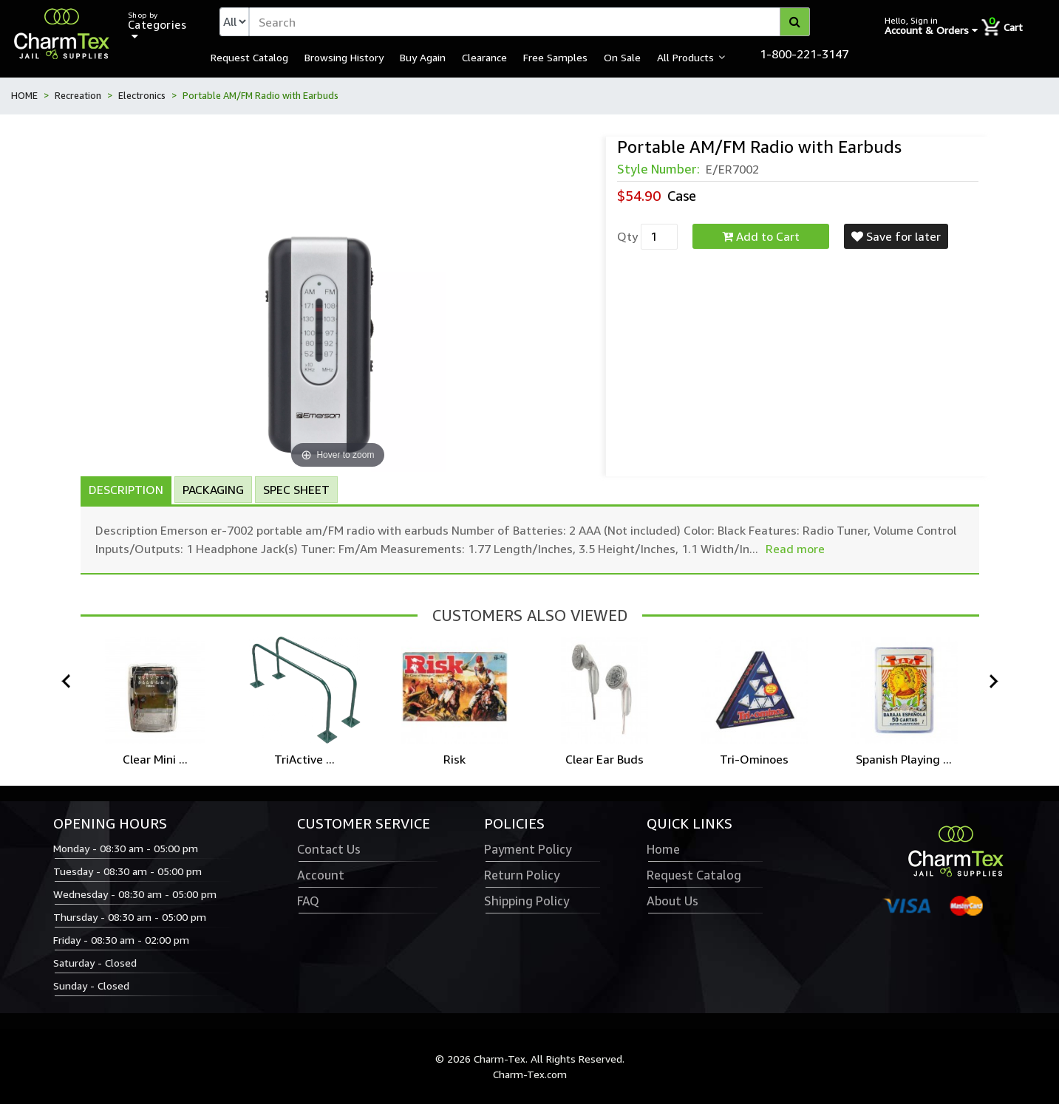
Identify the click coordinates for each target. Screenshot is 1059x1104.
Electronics (142, 95)
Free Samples (555, 57)
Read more (795, 548)
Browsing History (344, 57)
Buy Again (423, 57)
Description (126, 489)
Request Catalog (249, 57)
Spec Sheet (296, 489)
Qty (627, 236)
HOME (24, 95)
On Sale (622, 57)
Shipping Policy (526, 901)
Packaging (213, 489)
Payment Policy (527, 849)
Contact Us (329, 849)
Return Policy (521, 875)
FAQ (308, 901)
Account (320, 875)
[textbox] (529, 21)
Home (663, 849)
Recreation (78, 95)
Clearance (484, 57)
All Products (685, 57)
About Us (672, 901)
